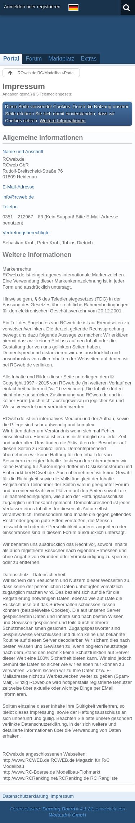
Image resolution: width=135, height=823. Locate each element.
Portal (11, 58)
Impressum (61, 796)
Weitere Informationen (63, 120)
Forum (34, 58)
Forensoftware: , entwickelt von (67, 812)
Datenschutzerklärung (25, 796)
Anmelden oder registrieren (32, 6)
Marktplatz (61, 58)
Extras (88, 58)
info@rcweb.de (18, 197)
